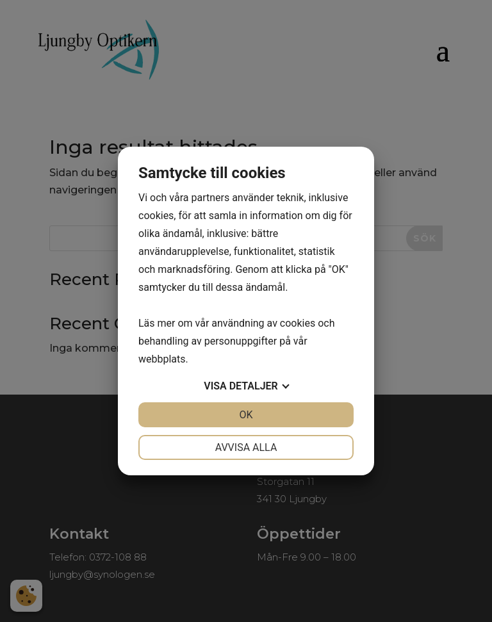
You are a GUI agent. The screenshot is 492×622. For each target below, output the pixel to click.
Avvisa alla (246, 447)
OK (245, 415)
